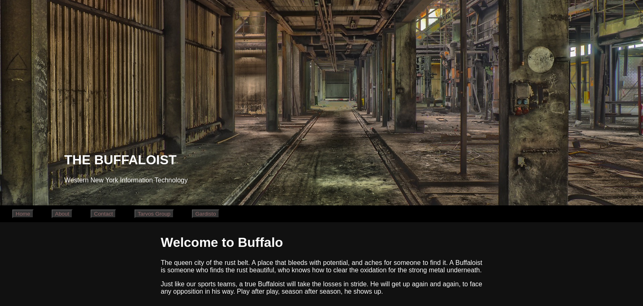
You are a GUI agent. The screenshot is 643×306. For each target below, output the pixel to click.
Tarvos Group (154, 214)
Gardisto (205, 214)
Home (23, 214)
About (62, 214)
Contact (103, 214)
